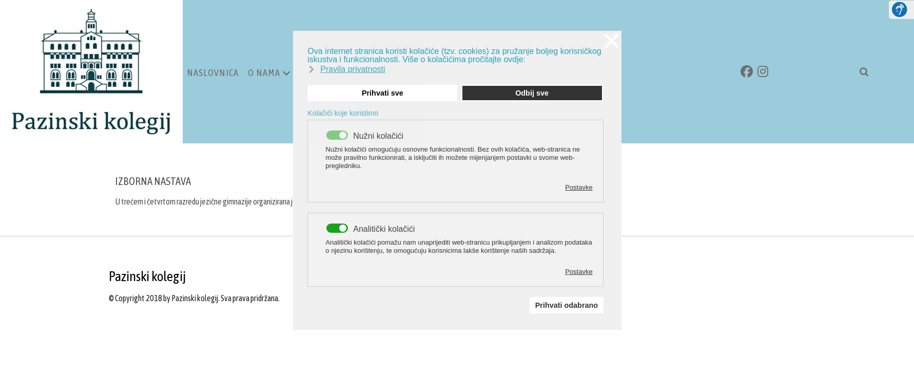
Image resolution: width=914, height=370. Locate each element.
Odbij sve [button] (532, 93)
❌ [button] (612, 41)
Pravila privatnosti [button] (352, 69)
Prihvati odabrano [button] (566, 305)
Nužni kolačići (378, 136)
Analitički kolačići (384, 229)
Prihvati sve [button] (382, 93)
